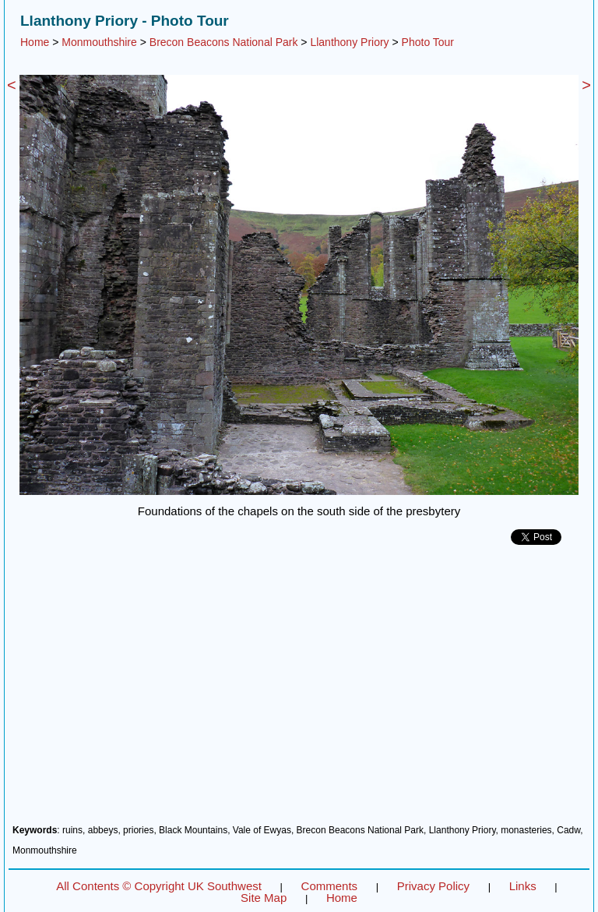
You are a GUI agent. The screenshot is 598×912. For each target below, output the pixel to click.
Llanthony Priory (349, 42)
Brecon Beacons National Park (224, 42)
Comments (329, 886)
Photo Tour (428, 42)
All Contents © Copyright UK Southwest (159, 886)
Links (522, 886)
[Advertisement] (299, 690)
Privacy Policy (433, 886)
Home (34, 42)
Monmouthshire (99, 42)
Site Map (264, 897)
